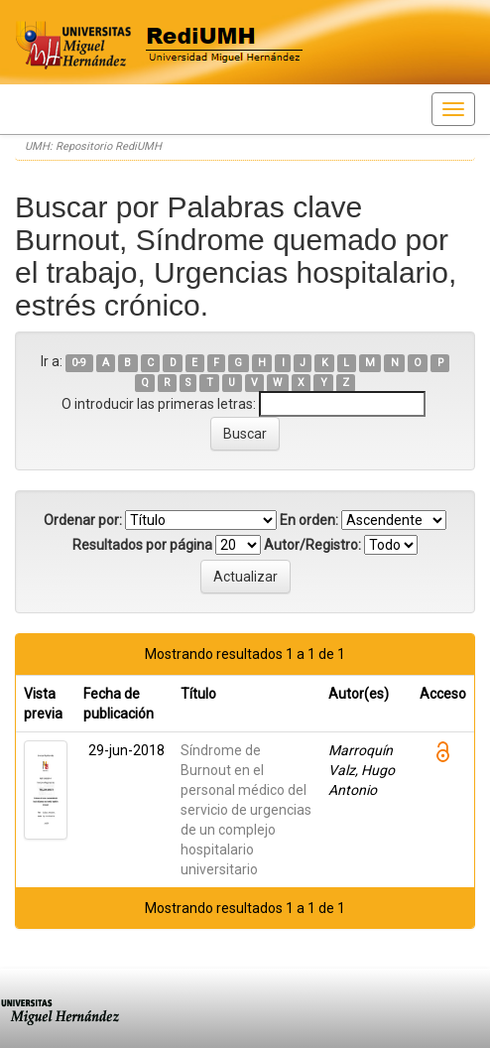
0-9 (78, 362)
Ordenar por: (83, 520)
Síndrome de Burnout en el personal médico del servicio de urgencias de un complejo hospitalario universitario (246, 809)
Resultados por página (142, 545)
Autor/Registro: (312, 545)
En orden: (309, 520)
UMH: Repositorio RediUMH (93, 146)
